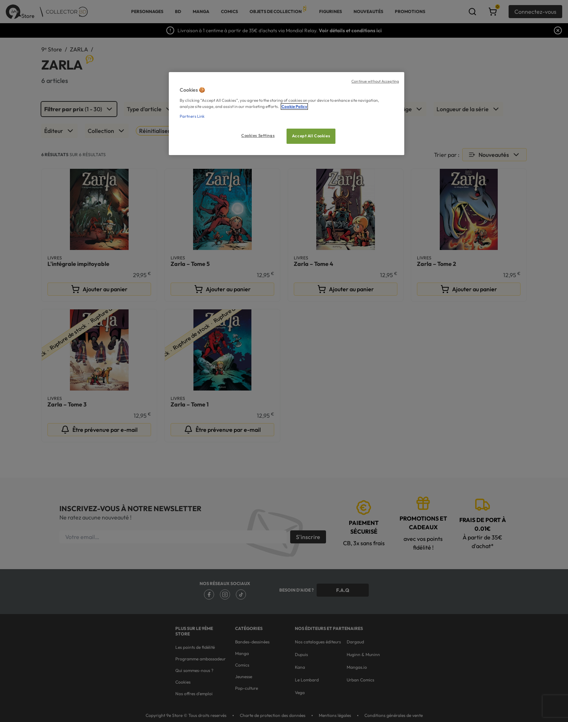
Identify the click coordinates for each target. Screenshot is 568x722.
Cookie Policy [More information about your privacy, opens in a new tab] (294, 106)
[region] (286, 113)
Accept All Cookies (311, 135)
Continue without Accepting (375, 81)
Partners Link (192, 116)
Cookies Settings (258, 135)
